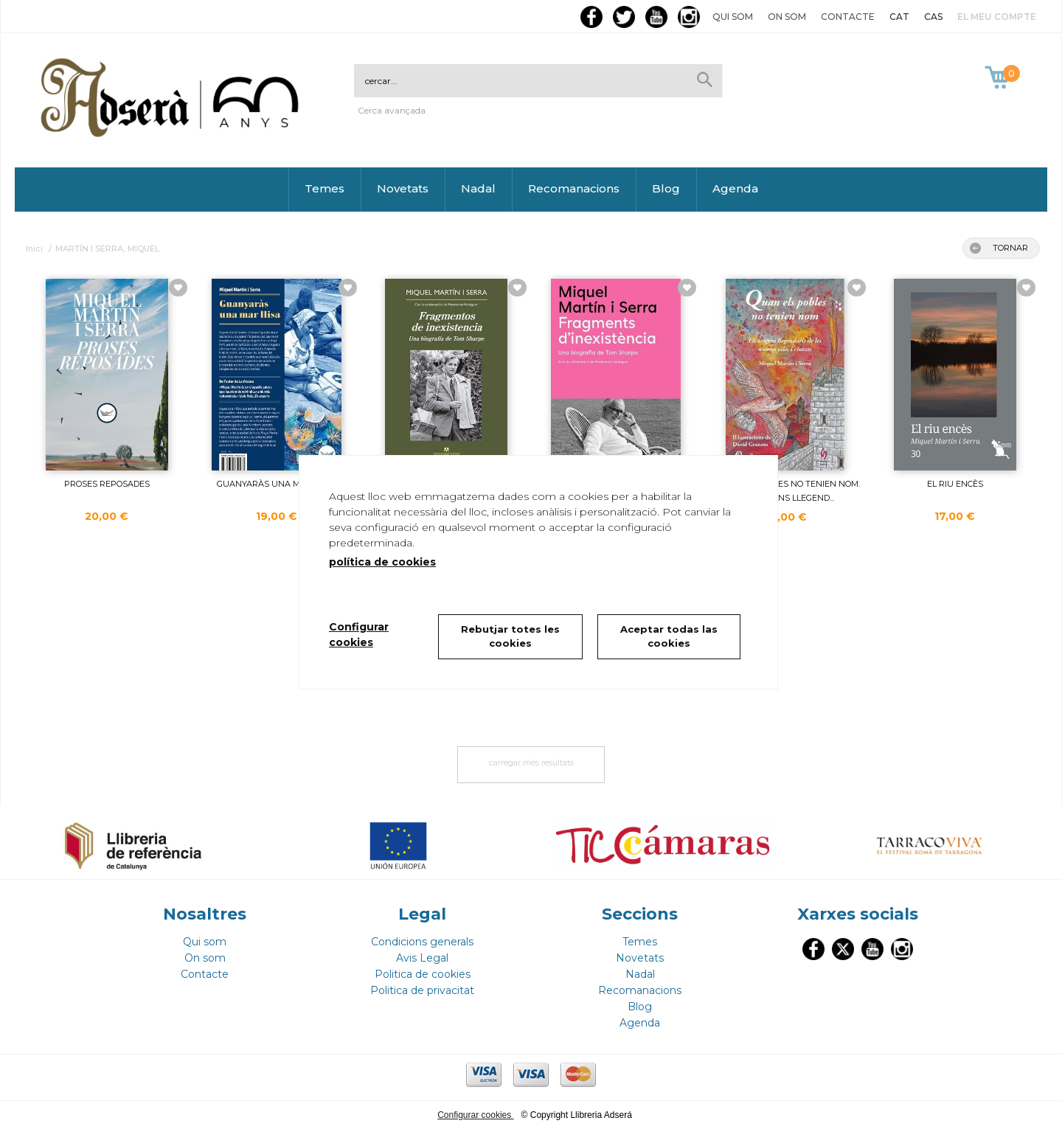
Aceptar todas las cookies (669, 636)
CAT (899, 16)
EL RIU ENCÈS (955, 484)
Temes (324, 188)
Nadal (478, 188)
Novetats (402, 188)
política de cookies (382, 562)
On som (787, 16)
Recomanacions (574, 188)
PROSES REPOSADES (107, 484)
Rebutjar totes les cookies (510, 636)
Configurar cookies (475, 1115)
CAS (933, 16)
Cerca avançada (392, 110)
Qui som (732, 16)
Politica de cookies (423, 974)
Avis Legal (422, 958)
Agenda (735, 188)
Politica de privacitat (422, 990)
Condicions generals (422, 941)
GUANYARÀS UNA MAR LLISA (276, 484)
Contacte (848, 16)
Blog (666, 188)
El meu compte (996, 16)
